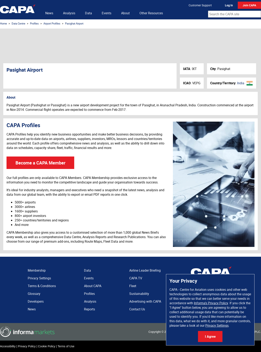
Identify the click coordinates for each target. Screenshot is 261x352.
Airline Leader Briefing (145, 270)
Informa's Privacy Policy (211, 303)
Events (106, 13)
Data (88, 13)
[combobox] (234, 14)
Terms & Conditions (42, 286)
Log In (229, 5)
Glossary (34, 293)
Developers (36, 301)
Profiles (34, 23)
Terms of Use (66, 346)
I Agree (210, 336)
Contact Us (137, 309)
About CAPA (92, 286)
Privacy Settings (217, 325)
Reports (89, 309)
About (125, 13)
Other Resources (151, 13)
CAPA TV (135, 278)
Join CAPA (249, 5)
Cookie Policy (46, 346)
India (240, 83)
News (49, 13)
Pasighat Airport (74, 23)
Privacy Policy (27, 346)
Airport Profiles (51, 23)
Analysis (69, 13)
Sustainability (139, 293)
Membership (37, 270)
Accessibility (7, 346)
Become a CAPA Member (40, 163)
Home (3, 23)
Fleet (132, 286)
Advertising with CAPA (145, 301)
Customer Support (200, 5)
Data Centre (18, 23)
